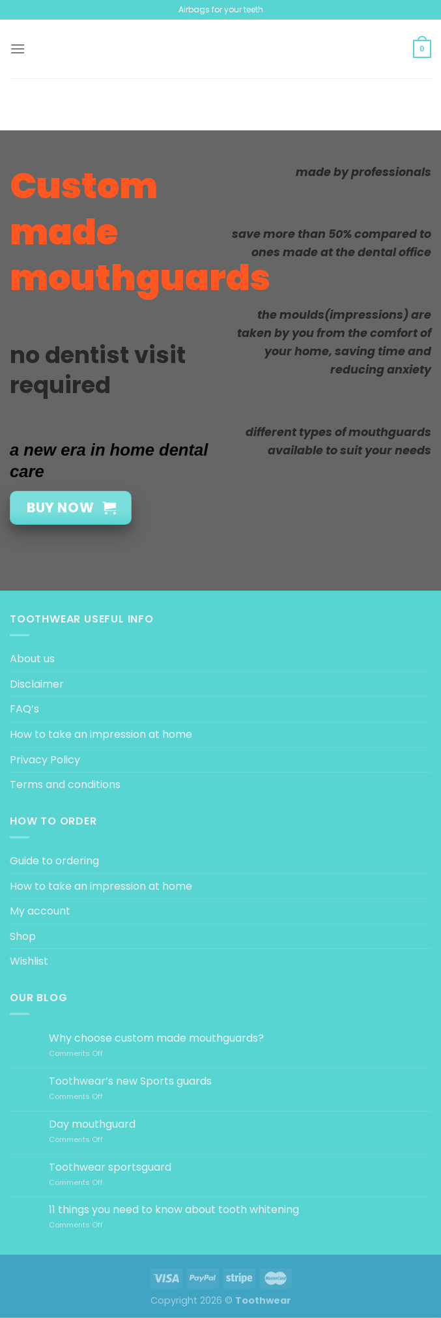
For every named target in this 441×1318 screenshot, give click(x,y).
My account (40, 910)
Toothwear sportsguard (110, 1167)
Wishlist (29, 961)
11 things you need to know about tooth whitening (174, 1209)
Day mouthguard (92, 1124)
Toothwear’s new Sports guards (130, 1081)
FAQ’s (24, 708)
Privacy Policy (45, 759)
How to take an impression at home (101, 734)
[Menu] (17, 49)
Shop (23, 936)
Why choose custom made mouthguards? (156, 1038)
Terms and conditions (65, 784)
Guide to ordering (54, 860)
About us (32, 658)
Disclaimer (37, 684)
